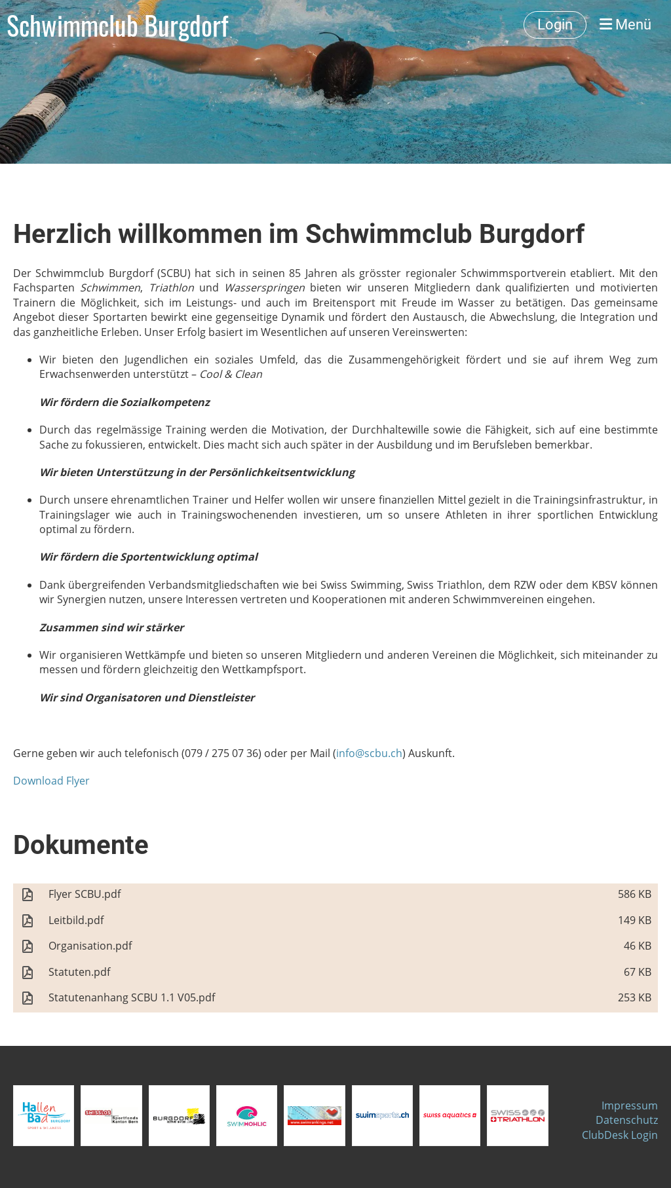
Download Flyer (51, 780)
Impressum (630, 1105)
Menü (625, 24)
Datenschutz (627, 1120)
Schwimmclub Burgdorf (117, 25)
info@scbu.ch (369, 753)
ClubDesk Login (620, 1135)
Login (555, 24)
